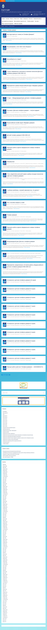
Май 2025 (4, 482)
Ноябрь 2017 (5, 614)
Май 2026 (4, 464)
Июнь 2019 (4, 586)
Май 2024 (4, 499)
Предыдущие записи (5, 374)
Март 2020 (4, 573)
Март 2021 (4, 555)
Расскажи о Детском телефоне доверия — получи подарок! (23, 110)
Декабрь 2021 (5, 542)
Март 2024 (4, 502)
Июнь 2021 (4, 551)
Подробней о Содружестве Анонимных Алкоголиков (11, 454)
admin (9, 36)
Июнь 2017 (4, 621)
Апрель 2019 (5, 589)
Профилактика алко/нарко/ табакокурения (9, 430)
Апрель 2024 (5, 501)
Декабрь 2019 (5, 577)
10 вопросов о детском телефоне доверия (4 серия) (21, 332)
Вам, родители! (6, 178)
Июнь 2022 (4, 533)
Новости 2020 (32, 253)
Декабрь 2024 (5, 489)
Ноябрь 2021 (5, 543)
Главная (3, 18)
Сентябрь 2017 (5, 617)
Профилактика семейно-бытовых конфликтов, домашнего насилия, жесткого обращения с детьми (24, 178)
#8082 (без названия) (18, 23)
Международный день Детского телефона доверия (21, 241)
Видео (21, 18)
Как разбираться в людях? (14, 59)
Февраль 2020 (5, 574)
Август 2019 (5, 583)
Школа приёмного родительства (20, 21)
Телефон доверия (30, 21)
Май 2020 (4, 570)
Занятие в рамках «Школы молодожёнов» (9, 455)
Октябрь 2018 (5, 598)
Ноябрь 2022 (5, 526)
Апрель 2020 (5, 571)
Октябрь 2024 (5, 492)
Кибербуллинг (11, 161)
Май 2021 (4, 552)
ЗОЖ (3, 414)
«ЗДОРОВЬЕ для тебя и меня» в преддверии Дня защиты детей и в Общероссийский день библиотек (18, 452)
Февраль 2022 (5, 539)
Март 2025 (4, 485)
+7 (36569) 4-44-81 (25, 14)
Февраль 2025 (5, 486)
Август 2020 (5, 565)
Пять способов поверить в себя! (15, 202)
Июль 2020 (4, 567)
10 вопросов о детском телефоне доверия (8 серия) (21, 297)
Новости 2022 (5, 426)
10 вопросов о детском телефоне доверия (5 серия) (21, 323)
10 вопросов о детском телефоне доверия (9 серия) (21, 288)
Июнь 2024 (4, 498)
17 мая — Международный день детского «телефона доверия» (24, 98)
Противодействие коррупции (7, 21)
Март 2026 (4, 467)
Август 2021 (5, 548)
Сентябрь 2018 (5, 599)
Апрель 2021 (5, 554)
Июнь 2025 (4, 480)
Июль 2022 (4, 532)
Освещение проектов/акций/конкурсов (15, 269)
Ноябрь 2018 (5, 596)
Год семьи (37, 21)
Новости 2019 (5, 421)
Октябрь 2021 (5, 545)
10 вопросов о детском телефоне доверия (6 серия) (21, 314)
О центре (7, 18)
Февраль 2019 (5, 592)
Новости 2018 (5, 420)
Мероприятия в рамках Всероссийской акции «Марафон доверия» (25, 85)
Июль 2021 (4, 549)
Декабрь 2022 (5, 524)
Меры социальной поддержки (7, 23)
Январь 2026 (5, 470)
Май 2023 (4, 517)
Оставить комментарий (15, 48)
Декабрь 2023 (5, 507)
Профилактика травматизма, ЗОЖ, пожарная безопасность (12, 440)
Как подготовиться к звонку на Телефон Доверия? (20, 34)
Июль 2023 (4, 514)
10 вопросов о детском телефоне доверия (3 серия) (21, 341)
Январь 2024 (5, 505)
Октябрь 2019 (5, 580)
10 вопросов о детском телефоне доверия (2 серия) (21, 349)
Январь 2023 (5, 523)
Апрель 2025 (5, 483)
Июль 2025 (4, 479)
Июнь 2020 (4, 568)
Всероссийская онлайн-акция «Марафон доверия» (21, 122)
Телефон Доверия (12, 215)
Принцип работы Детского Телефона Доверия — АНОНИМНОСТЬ (25, 367)
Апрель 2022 (5, 536)
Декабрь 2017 (5, 612)
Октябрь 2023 (5, 510)
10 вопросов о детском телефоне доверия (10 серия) (21, 280)
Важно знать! (16, 18)
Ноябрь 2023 (5, 508)
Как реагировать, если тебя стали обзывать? (19, 46)
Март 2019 (4, 590)
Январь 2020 (5, 576)
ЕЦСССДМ (5, 10)
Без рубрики (22, 253)
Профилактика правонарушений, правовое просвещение (12, 436)
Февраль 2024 (5, 504)
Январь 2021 (5, 558)
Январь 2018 (5, 611)
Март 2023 (4, 520)
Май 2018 (4, 605)
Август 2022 (5, 530)
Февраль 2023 (5, 521)
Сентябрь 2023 (5, 511)
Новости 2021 (23, 163)
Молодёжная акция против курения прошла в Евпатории (12, 451)
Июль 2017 (4, 620)
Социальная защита (6, 442)
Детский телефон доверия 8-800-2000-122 (18, 135)
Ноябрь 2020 (5, 561)
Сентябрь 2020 (5, 564)
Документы (26, 18)
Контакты (31, 18)
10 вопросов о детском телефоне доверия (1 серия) (21, 358)
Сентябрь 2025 (5, 476)
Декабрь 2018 (5, 595)
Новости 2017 (5, 418)
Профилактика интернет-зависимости (31, 163)
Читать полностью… (9, 40)
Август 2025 (5, 477)
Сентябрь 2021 (5, 546)
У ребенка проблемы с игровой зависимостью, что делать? (23, 190)
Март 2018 (4, 608)
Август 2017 (5, 618)
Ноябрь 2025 (5, 473)
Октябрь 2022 (5, 527)
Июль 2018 (4, 602)
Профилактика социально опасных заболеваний (10, 439)
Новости (11, 18)
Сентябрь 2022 (5, 529)
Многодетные (5, 417)
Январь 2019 (5, 593)
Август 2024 (5, 495)
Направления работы (38, 18)
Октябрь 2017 (5, 615)
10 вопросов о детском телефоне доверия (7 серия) (21, 306)
